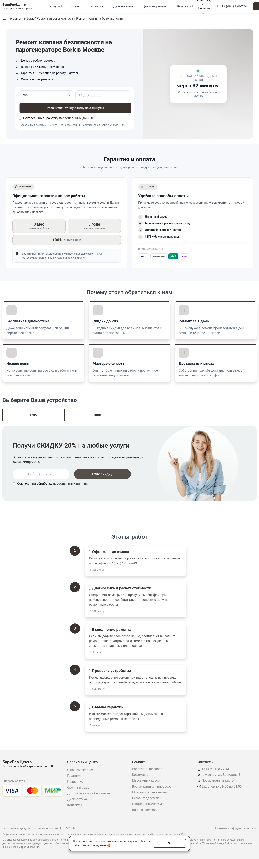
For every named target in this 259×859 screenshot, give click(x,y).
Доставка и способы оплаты (89, 793)
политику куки (129, 841)
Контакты (184, 6)
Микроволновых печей (149, 792)
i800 (97, 415)
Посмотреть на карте (218, 781)
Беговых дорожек (145, 798)
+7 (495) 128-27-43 (236, 6)
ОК (170, 843)
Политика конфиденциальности (235, 828)
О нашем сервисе (80, 770)
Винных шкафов (144, 810)
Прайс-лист (76, 782)
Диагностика (123, 6)
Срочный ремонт (80, 787)
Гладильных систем (147, 804)
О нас (75, 6)
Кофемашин (141, 775)
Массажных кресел (146, 781)
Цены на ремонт (155, 6)
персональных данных (76, 118)
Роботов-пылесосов (147, 769)
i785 (33, 415)
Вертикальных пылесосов (152, 786)
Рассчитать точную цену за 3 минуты (74, 108)
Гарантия (96, 6)
